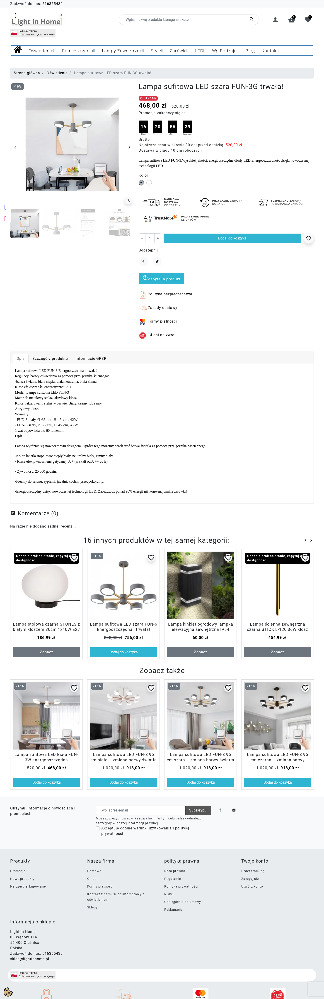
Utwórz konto (252, 886)
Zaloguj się (250, 879)
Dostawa (94, 871)
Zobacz (46, 652)
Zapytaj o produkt (161, 278)
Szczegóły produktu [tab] (50, 358)
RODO (169, 894)
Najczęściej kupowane (28, 886)
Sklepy (92, 907)
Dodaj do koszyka (232, 238)
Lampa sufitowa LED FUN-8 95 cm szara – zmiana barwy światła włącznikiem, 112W (200, 759)
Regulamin (172, 879)
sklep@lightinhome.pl (29, 959)
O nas (92, 879)
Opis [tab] (21, 358)
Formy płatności (100, 886)
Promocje (17, 871)
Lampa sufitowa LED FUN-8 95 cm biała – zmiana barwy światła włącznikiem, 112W (123, 759)
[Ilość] (149, 238)
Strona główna (27, 73)
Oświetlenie (57, 73)
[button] (291, 20)
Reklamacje (173, 909)
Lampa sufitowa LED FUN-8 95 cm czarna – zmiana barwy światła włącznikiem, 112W (277, 759)
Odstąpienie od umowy (182, 902)
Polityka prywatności (181, 886)
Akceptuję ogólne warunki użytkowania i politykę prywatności (145, 831)
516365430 (52, 4)
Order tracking (253, 871)
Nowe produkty (22, 879)
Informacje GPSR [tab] (91, 358)
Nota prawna (174, 871)
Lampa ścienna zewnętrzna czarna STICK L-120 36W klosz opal (277, 629)
